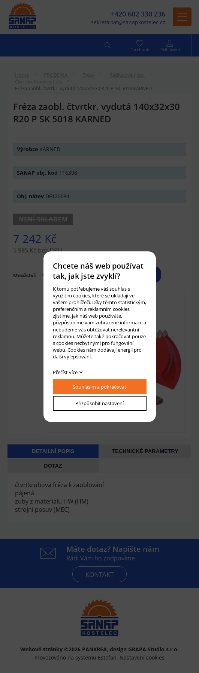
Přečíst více (65, 372)
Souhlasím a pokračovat (99, 386)
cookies (81, 295)
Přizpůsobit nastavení (99, 403)
